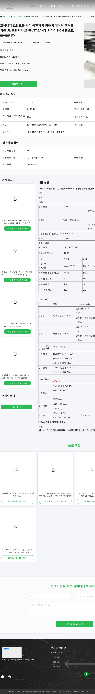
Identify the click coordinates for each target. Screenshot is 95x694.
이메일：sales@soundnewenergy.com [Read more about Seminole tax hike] (18, 660)
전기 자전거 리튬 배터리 (56, 430)
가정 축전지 (17, 16)
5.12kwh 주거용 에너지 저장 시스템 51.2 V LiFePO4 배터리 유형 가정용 (18, 551)
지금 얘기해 (18, 83)
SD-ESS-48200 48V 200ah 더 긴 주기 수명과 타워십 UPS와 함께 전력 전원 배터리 (17, 223)
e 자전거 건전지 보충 (76, 430)
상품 (8, 16)
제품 (32, 6)
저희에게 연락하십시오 (78, 7)
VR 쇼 (43, 6)
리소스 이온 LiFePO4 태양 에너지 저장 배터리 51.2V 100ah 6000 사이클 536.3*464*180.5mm (17, 274)
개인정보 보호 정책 (12, 691)
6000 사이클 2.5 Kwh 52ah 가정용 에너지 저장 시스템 (18, 494)
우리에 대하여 (57, 6)
